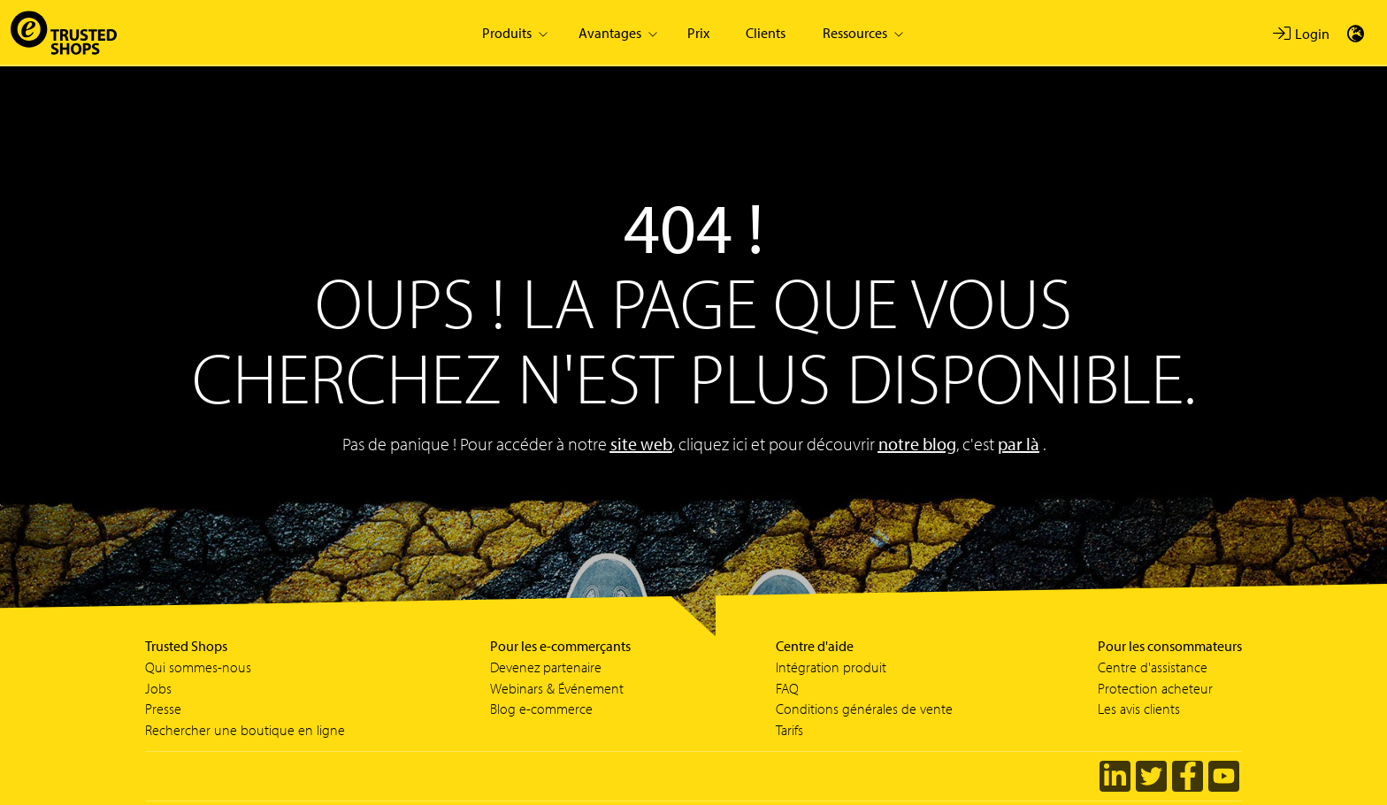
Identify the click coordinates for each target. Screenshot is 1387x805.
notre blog (917, 444)
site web (641, 444)
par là (1018, 444)
